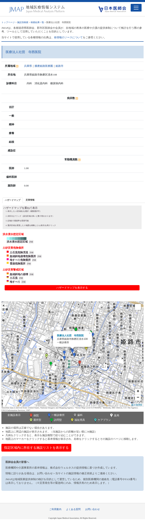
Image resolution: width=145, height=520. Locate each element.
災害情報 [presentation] (30, 200)
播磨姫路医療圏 (44, 65)
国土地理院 (136, 405)
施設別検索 (22, 22)
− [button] (138, 398)
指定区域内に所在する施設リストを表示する (36, 447)
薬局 (114, 415)
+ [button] (138, 392)
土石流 (14, 277)
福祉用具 (77, 420)
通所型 (35, 420)
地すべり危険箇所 (20, 259)
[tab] (12, 200)
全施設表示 (14, 415)
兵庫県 (28, 65)
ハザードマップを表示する (72, 287)
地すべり (15, 281)
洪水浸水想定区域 (17, 241)
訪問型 (55, 420)
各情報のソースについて (68, 37)
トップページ (8, 22)
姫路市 (59, 65)
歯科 (78, 415)
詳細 (31, 242)
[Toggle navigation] (136, 8)
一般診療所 (56, 415)
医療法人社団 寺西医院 (70, 335)
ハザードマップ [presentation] (12, 200)
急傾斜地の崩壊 (19, 274)
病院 (34, 415)
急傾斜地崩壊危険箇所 (23, 256)
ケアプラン (102, 420)
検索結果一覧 (37, 22)
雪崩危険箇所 (17, 263)
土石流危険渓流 (19, 252)
